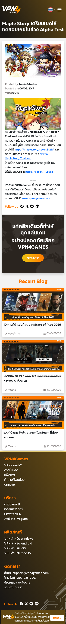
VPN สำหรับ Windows (18, 538)
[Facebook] (21, 205)
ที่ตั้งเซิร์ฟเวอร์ (13, 509)
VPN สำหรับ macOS (17, 553)
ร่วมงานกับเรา (13, 587)
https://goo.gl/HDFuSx (39, 171)
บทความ (9, 484)
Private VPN (12, 513)
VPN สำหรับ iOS (15, 548)
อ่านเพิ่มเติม (43, 621)
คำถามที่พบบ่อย (14, 479)
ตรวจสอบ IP (12, 504)
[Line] (37, 205)
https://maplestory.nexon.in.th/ (34, 149)
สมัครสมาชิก (33, 258)
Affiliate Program (16, 518)
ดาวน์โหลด (11, 470)
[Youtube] (31, 205)
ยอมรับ (57, 618)
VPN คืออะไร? (13, 465)
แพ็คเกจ (9, 474)
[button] (51, 9)
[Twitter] (26, 205)
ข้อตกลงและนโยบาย (17, 582)
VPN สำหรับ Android (18, 543)
